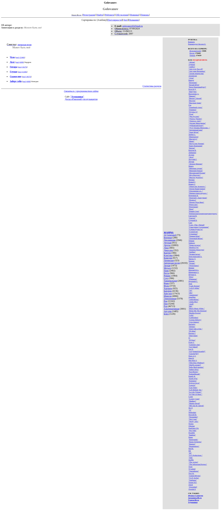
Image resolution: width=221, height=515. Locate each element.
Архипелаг (193, 76)
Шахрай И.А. (194, 270)
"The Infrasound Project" (198, 464)
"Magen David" (194, 403)
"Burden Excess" (195, 313)
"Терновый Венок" (196, 238)
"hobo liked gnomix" (196, 367)
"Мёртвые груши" (196, 168)
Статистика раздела (152, 86)
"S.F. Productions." (196, 455)
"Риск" (191, 209)
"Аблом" (192, 62)
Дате (125, 20)
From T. (191, 342)
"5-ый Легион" (194, 286)
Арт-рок (168, 311)
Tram (191, 467)
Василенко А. (194, 94)
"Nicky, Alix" (193, 421)
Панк (166, 270)
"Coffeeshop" (193, 317)
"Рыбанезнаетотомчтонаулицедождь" (203, 214)
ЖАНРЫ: (169, 232)
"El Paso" (192, 340)
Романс (167, 276)
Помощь (145, 15)
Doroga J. (192, 333)
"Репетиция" (193, 207)
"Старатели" (193, 232)
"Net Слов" (193, 419)
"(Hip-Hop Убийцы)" (197, 363)
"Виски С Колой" (195, 98)
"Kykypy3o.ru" (194, 383)
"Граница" (192, 110)
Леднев (191, 155)
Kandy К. (192, 376)
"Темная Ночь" (194, 236)
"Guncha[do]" (194, 354)
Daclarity (192, 324)
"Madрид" (192, 401)
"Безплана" (193, 82)
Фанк (166, 283)
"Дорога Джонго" (195, 119)
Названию (134, 20)
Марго (191, 166)
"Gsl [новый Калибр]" (197, 351)
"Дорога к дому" (195, 121)
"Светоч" (192, 218)
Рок (165, 301)
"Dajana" (192, 326)
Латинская (169, 260)
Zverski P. (192, 489)
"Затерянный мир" (196, 130)
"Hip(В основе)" (195, 365)
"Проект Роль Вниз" (196, 202)
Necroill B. (193, 415)
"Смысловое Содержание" (199, 227)
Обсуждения (122, 15)
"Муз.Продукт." (195, 175)
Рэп (165, 306)
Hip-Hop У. (193, 360)
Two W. (191, 473)
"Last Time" (193, 387)
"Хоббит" (192, 252)
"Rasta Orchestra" (195, 442)
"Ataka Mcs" (193, 302)
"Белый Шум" (194, 85)
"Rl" (190, 453)
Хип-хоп (168, 293)
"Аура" (191, 78)
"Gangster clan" (194, 345)
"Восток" (192, 101)
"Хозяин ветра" (194, 254)
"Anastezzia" (193, 295)
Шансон (168, 296)
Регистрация (89, 15)
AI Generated (170, 235)
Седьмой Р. (193, 220)
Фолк (166, 286)
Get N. (191, 349)
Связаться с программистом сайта (81, 91)
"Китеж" (192, 148)
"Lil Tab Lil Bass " (195, 394)
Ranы (191, 437)
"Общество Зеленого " (197, 186)
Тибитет (192, 243)
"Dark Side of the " (196, 329)
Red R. (191, 449)
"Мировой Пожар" (196, 171)
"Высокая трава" (195, 103)
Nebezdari (192, 412)
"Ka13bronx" (193, 372)
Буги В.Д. (192, 89)
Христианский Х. (195, 256)
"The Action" (193, 462)
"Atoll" (191, 304)
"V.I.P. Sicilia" (194, 478)
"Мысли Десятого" (196, 177)
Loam (191, 397)
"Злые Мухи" (194, 132)
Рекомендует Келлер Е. (197, 44)
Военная (168, 237)
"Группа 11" (193, 112)
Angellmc (192, 297)
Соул (166, 278)
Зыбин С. (192, 134)
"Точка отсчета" (195, 245)
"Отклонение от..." (196, 191)
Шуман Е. (192, 275)
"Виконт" (192, 96)
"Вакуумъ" (193, 92)
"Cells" (191, 315)
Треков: (192, 55)
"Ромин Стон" (194, 211)
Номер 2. (192, 184)
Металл (167, 268)
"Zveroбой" (193, 487)
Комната (191, 42)
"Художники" (77, 96)
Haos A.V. (192, 356)
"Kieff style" (193, 378)
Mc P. (191, 408)
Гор (190, 105)
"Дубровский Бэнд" (196, 125)
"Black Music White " (197, 308)
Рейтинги (109, 15)
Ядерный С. (193, 281)
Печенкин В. (193, 195)
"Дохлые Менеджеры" (197, 123)
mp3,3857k (26, 77)
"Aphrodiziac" (194, 299)
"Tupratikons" (194, 471)
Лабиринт (192, 153)
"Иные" (191, 141)
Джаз (166, 248)
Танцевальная (170, 281)
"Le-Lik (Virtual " (195, 392)
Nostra (191, 424)
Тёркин (191, 241)
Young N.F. (192, 482)
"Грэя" (191, 114)
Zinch (191, 485)
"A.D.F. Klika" (194, 288)
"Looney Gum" (194, 399)
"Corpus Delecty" (195, 320)
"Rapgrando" (193, 439)
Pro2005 (192, 433)
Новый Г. (192, 182)
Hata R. (191, 358)
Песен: (192, 53)
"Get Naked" (193, 347)
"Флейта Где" (194, 247)
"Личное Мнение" (196, 164)
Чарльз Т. (192, 259)
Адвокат (192, 64)
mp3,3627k (22, 67)
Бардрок (168, 291)
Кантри (167, 253)
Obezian (192, 426)
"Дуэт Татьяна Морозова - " (199, 128)
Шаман (191, 268)
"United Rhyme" (195, 476)
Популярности (114, 20)
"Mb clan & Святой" (196, 406)
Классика (168, 255)
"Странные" (193, 234)
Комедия (168, 258)
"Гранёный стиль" (196, 107)
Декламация (169, 240)
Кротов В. (192, 150)
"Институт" (193, 139)
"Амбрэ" (192, 67)
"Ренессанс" (193, 204)
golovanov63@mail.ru (132, 26)
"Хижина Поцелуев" (196, 250)
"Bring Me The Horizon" (198, 311)
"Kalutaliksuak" (194, 374)
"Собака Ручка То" (196, 229)
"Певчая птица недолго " (198, 193)
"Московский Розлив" (197, 173)
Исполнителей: (195, 51)
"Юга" (191, 277)
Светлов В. (193, 216)
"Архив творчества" (196, 73)
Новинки (134, 15)
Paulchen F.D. (194, 428)
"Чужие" (192, 263)
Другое (167, 245)
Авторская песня (172, 263)
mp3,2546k (20, 57)
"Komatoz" (193, 381)
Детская (168, 242)
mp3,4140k (22, 72)
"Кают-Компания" (196, 146)
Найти (100, 15)
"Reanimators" (194, 446)
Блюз (166, 314)
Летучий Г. (193, 159)
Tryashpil (192, 469)
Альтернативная (171, 309)
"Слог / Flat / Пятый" (197, 225)
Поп (166, 303)
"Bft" (190, 306)
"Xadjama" (193, 480)
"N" (190, 410)
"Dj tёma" (192, 331)
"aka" (191, 293)
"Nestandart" (193, 417)
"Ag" (190, 290)
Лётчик (191, 162)
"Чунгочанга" (194, 265)
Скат (190, 223)
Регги (166, 273)
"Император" (194, 137)
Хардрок (168, 288)
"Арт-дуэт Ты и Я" (196, 69)
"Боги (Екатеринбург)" (197, 87)
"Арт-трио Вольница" (197, 71)
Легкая (167, 265)
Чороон (191, 261)
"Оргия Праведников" (197, 189)
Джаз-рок (168, 250)
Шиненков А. (194, 272)
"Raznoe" (192, 444)
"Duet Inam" (193, 336)
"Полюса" (192, 200)
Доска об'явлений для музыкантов (81, 99)
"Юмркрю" (193, 279)
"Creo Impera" (194, 322)
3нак (190, 284)
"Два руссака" (194, 116)
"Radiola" (192, 435)
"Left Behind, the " (196, 390)
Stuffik (191, 460)
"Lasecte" (192, 385)
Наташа (192, 180)
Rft (190, 451)
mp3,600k (20, 62)
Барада (191, 80)
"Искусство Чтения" (196, 143)
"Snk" (191, 458)
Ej (189, 338)
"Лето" (191, 157)
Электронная (170, 298)
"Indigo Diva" (194, 369)
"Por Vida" (192, 430)
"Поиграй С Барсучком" (198, 198)
